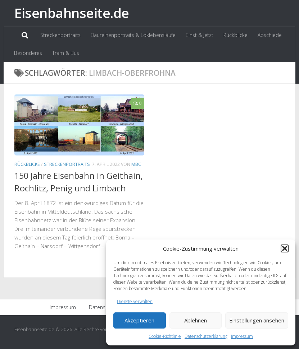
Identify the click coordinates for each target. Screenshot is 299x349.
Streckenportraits (60, 35)
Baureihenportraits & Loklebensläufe (133, 35)
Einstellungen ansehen (256, 320)
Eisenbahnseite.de (71, 13)
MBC (136, 164)
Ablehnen (195, 320)
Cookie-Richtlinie (165, 336)
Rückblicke (235, 35)
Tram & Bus (65, 53)
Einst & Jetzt (199, 35)
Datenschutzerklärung (206, 336)
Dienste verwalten (135, 301)
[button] (284, 248)
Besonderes (28, 53)
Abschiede (270, 35)
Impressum (242, 336)
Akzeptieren (139, 320)
